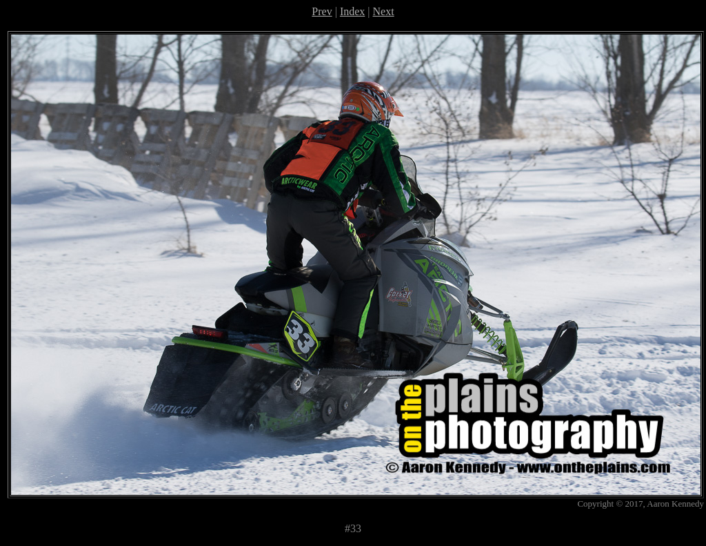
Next (383, 11)
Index (352, 11)
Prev (322, 11)
